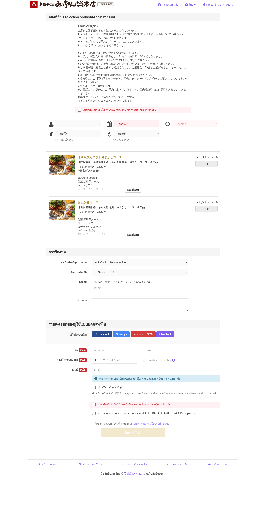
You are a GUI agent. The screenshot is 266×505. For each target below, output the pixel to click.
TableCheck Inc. (133, 473)
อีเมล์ (79, 370)
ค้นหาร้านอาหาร (217, 464)
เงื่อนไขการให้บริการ (90, 464)
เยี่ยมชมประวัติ (78, 272)
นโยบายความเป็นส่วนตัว (133, 464)
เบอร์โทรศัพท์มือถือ (72, 360)
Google (121, 334)
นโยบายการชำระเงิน (176, 464)
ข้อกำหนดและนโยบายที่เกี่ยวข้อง (152, 423)
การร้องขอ (81, 300)
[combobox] (96, 360)
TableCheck (165, 334)
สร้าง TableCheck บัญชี (107, 387)
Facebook (102, 334)
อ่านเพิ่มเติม (133, 189)
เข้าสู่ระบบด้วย (78, 334)
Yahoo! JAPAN (143, 334)
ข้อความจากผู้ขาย (88, 25)
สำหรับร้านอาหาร (48, 464)
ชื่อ (80, 350)
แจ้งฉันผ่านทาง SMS (160, 360)
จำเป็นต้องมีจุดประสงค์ (74, 262)
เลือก (208, 163)
